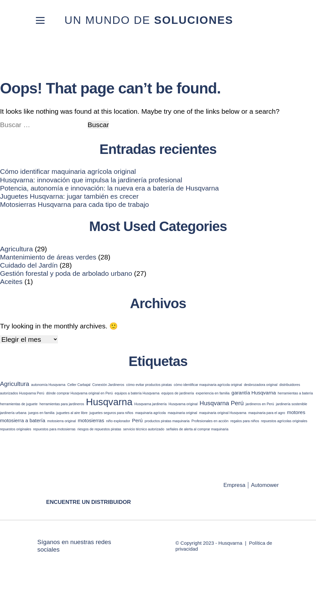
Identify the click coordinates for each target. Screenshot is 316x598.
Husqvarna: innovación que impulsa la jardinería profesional (91, 180)
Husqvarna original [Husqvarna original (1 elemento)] (183, 404)
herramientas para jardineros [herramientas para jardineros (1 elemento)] (62, 404)
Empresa (234, 485)
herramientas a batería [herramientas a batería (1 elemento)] (295, 393)
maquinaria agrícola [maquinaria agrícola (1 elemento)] (150, 413)
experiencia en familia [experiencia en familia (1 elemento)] (213, 393)
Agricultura (16, 249)
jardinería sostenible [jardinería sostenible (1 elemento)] (291, 404)
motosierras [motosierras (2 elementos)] (91, 420)
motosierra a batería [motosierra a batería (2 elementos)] (22, 420)
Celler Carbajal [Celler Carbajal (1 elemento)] (78, 385)
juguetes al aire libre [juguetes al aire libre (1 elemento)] (71, 413)
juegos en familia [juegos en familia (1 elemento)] (41, 413)
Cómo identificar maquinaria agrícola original (68, 171)
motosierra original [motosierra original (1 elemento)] (61, 421)
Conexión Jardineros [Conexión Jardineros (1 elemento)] (108, 385)
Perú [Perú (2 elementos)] (137, 420)
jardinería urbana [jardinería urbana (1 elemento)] (13, 413)
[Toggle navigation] (40, 20)
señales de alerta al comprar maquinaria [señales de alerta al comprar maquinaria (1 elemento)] (197, 429)
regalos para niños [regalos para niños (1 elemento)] (244, 421)
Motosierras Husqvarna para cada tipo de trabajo (74, 204)
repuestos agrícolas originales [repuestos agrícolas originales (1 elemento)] (284, 421)
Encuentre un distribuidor (88, 502)
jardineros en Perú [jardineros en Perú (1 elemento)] (260, 404)
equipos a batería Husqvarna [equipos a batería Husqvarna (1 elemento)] (137, 393)
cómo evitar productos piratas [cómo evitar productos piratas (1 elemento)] (149, 385)
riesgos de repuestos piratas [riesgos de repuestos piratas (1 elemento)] (99, 429)
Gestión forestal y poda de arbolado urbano (66, 273)
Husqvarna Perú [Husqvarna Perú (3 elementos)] (222, 403)
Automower (265, 485)
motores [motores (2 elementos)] (296, 412)
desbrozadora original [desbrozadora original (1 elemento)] (260, 385)
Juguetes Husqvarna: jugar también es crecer (69, 196)
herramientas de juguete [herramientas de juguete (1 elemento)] (19, 404)
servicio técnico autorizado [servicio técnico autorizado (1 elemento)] (144, 429)
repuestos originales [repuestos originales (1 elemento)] (15, 429)
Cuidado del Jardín (29, 265)
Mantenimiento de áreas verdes (48, 257)
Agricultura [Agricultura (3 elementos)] (14, 383)
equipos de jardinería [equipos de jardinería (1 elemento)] (177, 393)
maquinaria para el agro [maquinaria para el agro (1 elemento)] (266, 413)
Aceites (11, 281)
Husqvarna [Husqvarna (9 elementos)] (109, 401)
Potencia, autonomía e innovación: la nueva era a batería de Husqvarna (109, 188)
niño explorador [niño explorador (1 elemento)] (118, 421)
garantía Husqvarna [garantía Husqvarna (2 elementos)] (254, 392)
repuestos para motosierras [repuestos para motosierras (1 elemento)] (54, 429)
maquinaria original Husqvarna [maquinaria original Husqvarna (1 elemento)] (223, 413)
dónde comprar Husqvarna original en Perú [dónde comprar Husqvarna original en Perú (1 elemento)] (79, 393)
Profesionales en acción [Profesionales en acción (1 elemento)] (209, 421)
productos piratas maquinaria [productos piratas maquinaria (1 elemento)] (167, 421)
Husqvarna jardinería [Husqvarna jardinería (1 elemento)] (150, 404)
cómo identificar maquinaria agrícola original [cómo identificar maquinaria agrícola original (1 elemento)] (208, 385)
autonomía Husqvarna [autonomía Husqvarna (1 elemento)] (48, 385)
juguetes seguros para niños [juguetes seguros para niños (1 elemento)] (111, 413)
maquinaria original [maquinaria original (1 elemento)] (182, 413)
